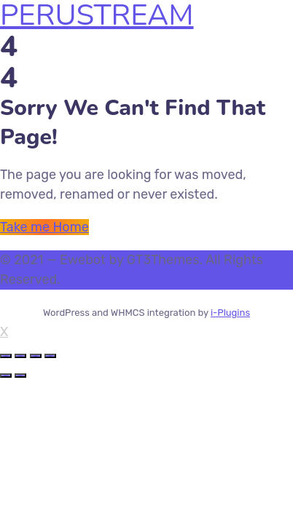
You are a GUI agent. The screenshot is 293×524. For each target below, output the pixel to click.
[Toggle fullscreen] (36, 356)
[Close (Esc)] (6, 356)
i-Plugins (230, 312)
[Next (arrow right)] (20, 375)
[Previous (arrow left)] (6, 375)
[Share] (20, 356)
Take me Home (44, 227)
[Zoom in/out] (50, 356)
